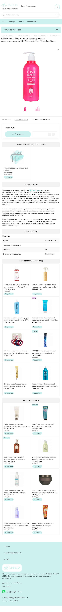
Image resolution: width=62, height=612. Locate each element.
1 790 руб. (45, 390)
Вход (23, 6)
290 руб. (17, 390)
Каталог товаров (31, 30)
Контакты (6, 587)
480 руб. (17, 497)
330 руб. (17, 530)
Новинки (21, 22)
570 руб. (45, 530)
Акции (4, 22)
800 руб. (45, 290)
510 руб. (45, 430)
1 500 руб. (45, 497)
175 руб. (45, 463)
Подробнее (9, 294)
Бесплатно (17, 174)
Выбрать (8, 177)
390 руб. (45, 324)
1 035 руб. (17, 290)
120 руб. (17, 357)
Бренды (12, 22)
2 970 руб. (17, 463)
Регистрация (31, 6)
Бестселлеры (32, 22)
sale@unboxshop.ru (18, 599)
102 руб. (45, 357)
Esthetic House (35, 190)
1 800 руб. (17, 324)
